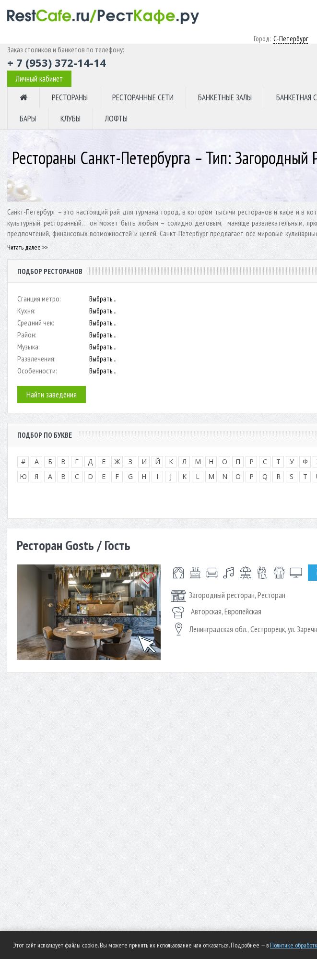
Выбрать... (103, 298)
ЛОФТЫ (116, 118)
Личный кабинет (39, 78)
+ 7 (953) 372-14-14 (56, 62)
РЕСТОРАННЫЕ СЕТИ (143, 97)
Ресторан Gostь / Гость (73, 545)
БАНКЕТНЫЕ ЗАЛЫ (225, 97)
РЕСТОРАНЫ (70, 97)
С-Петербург (290, 38)
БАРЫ (28, 118)
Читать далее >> (27, 247)
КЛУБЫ (70, 118)
